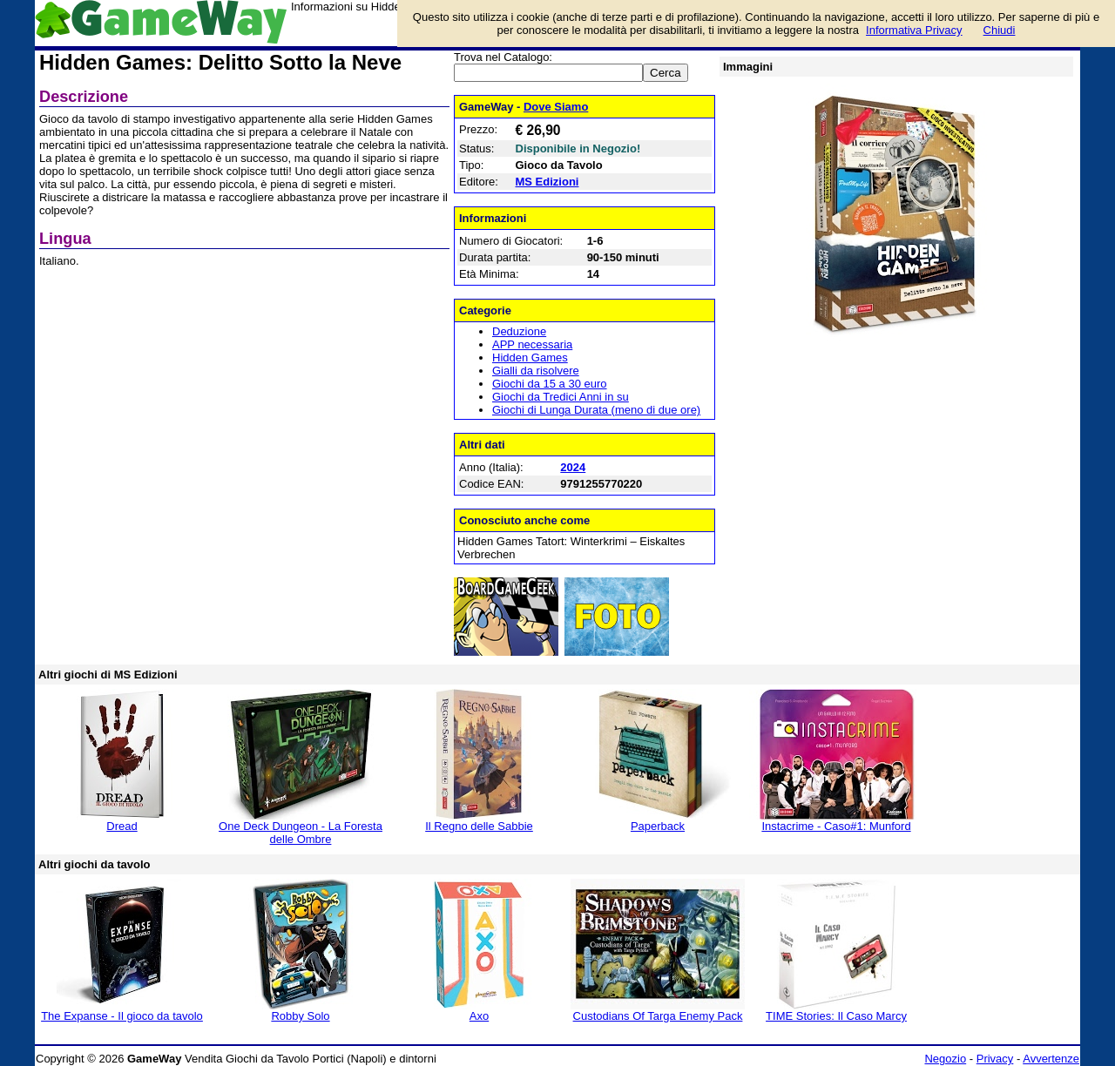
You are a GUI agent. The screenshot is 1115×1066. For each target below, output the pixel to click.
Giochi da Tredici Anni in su (560, 396)
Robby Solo (300, 1015)
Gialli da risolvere (535, 370)
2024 (572, 467)
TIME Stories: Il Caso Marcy (836, 1015)
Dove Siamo (556, 106)
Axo (479, 1015)
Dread (121, 826)
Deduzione (519, 331)
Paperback (658, 826)
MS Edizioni (547, 181)
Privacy (995, 1058)
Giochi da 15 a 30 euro (549, 383)
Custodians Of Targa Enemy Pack (658, 1015)
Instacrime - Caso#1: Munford (835, 826)
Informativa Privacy (914, 30)
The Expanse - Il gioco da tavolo (122, 1015)
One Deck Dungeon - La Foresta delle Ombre (300, 833)
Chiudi (999, 30)
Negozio (945, 1058)
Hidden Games (530, 357)
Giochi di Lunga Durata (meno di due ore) (596, 409)
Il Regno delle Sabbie (479, 826)
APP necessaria (532, 344)
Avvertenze (1051, 1058)
